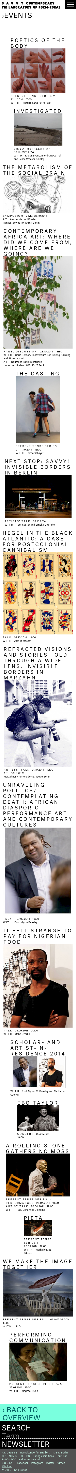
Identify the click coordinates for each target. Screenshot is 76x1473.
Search (16, 1426)
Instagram (37, 1462)
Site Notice (20, 1469)
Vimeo (61, 1462)
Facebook (23, 1462)
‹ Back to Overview (21, 1412)
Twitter (50, 1462)
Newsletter (25, 1442)
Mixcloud (7, 1466)
